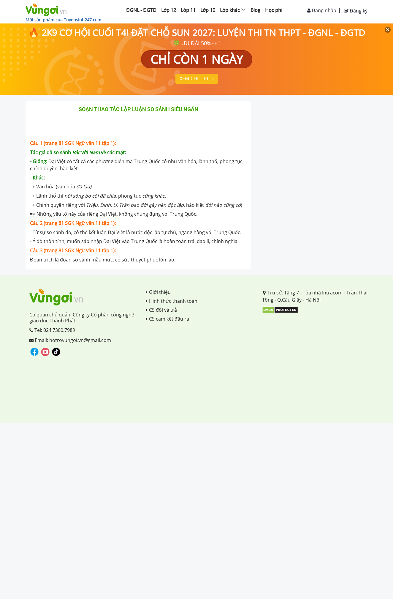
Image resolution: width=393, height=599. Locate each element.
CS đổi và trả (161, 310)
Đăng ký (355, 10)
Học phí (273, 10)
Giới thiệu (158, 292)
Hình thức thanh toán (171, 301)
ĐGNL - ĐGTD (141, 10)
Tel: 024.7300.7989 (52, 330)
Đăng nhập (321, 10)
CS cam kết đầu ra (167, 319)
